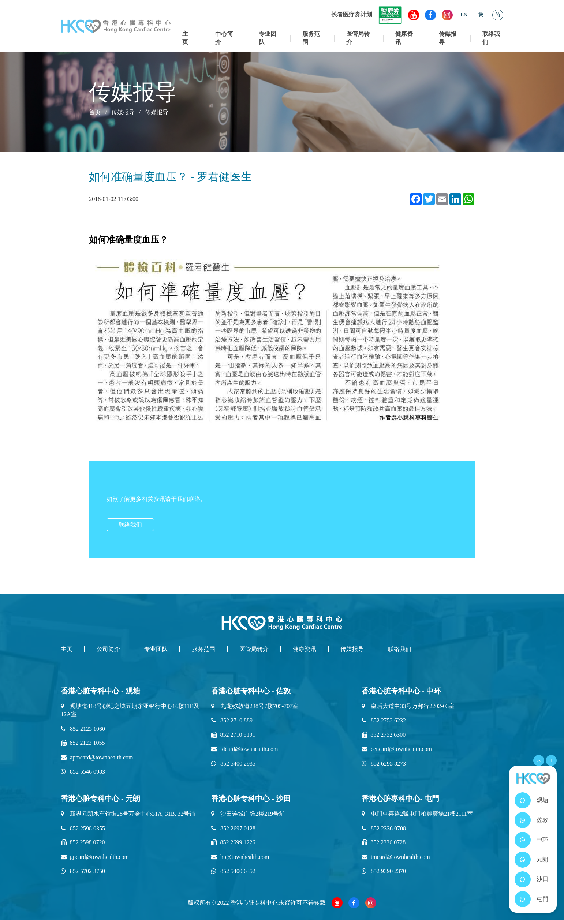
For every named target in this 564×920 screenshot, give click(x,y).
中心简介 (224, 38)
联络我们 (491, 38)
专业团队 (267, 38)
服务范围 (311, 38)
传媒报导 (447, 38)
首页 (95, 112)
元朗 (542, 859)
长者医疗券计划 (366, 14)
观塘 (542, 800)
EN (464, 15)
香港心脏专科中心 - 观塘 (100, 691)
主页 (185, 38)
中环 (542, 840)
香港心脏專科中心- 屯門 (400, 798)
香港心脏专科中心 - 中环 (401, 691)
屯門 (542, 899)
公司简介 (108, 649)
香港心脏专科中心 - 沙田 (251, 798)
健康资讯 (404, 38)
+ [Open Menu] (551, 760)
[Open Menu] (538, 760)
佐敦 (542, 820)
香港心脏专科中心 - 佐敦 (251, 691)
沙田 (542, 879)
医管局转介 (358, 38)
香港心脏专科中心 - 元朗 (100, 798)
